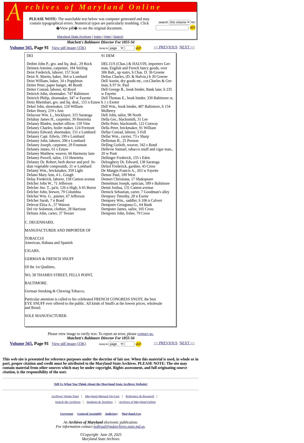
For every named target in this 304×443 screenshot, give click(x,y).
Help (107, 36)
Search (118, 36)
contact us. (146, 334)
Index (98, 36)
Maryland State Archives (74, 36)
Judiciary (111, 413)
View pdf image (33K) (69, 48)
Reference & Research (140, 396)
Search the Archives (68, 402)
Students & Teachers (100, 402)
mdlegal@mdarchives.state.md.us (119, 426)
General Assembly (89, 413)
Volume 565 (21, 47)
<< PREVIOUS (165, 47)
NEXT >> (187, 47)
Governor (66, 413)
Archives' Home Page (65, 396)
